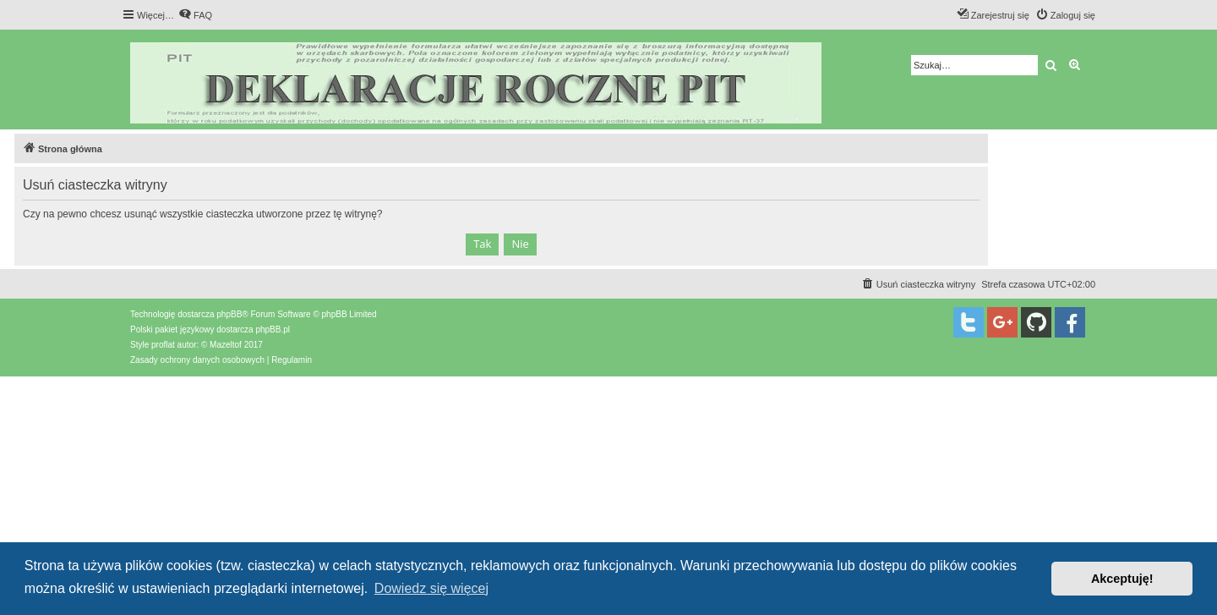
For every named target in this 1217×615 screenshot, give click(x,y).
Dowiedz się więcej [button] (431, 588)
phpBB (229, 314)
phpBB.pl (272, 329)
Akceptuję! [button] (1122, 578)
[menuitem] (195, 15)
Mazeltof (226, 344)
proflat (163, 344)
